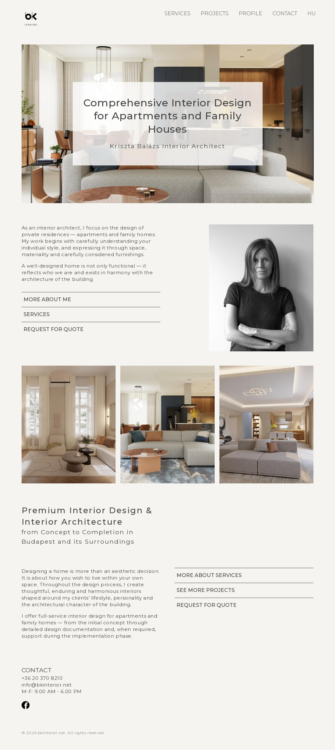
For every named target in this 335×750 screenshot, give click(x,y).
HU (311, 13)
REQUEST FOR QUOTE (53, 329)
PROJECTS (215, 13)
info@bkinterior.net (47, 685)
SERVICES (177, 13)
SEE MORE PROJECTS (206, 590)
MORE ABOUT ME (47, 299)
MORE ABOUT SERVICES (209, 575)
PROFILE (250, 13)
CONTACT (284, 13)
